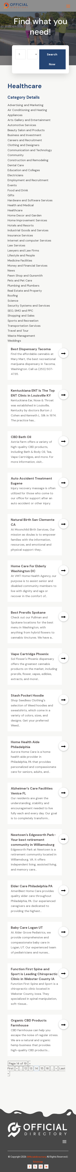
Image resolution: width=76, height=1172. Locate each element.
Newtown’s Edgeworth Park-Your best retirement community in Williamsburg (33, 840)
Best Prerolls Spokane (28, 612)
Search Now (52, 59)
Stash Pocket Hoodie (27, 695)
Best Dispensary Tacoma (31, 349)
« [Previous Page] (17, 1068)
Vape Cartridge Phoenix (30, 654)
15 (42, 1068)
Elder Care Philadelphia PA (32, 886)
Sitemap (38, 1161)
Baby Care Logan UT (27, 927)
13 (31, 1068)
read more (63, 353)
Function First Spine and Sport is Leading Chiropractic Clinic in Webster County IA (34, 974)
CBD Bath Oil (21, 437)
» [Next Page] (56, 1068)
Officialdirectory (36, 1156)
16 (47, 1068)
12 (25, 1068)
